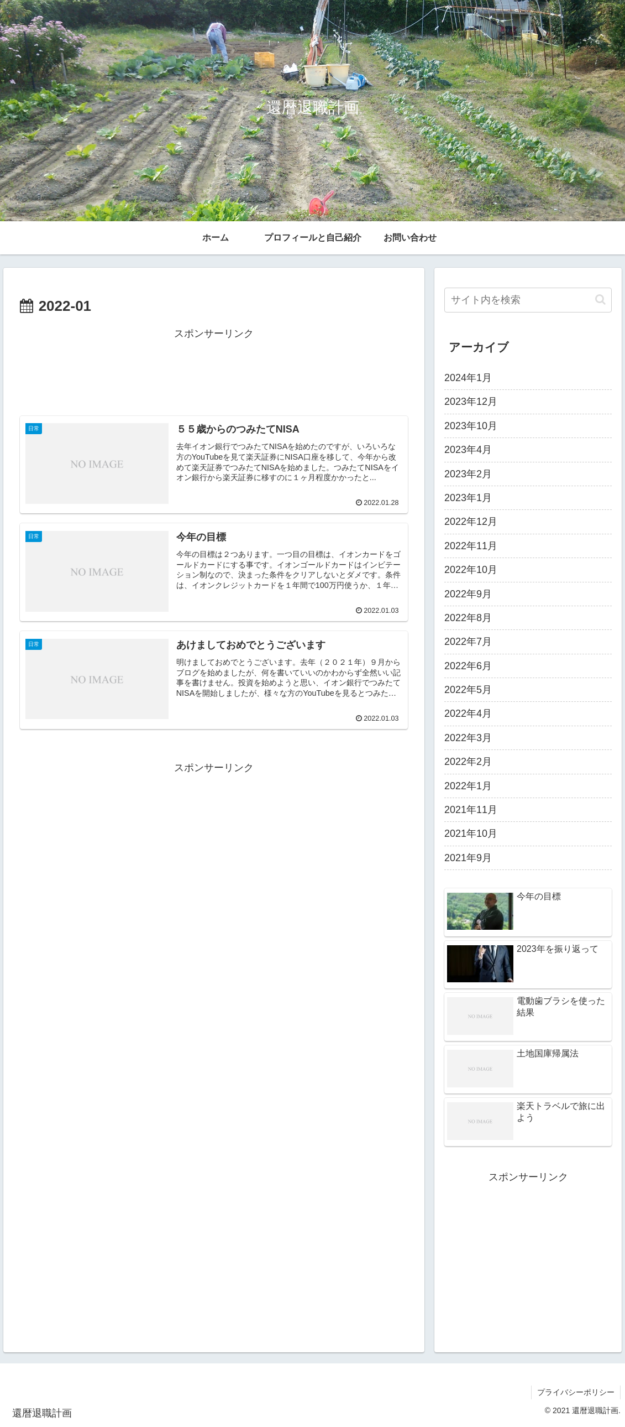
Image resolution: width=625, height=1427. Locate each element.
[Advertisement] (214, 370)
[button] (600, 299)
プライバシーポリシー (576, 1392)
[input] (528, 300)
